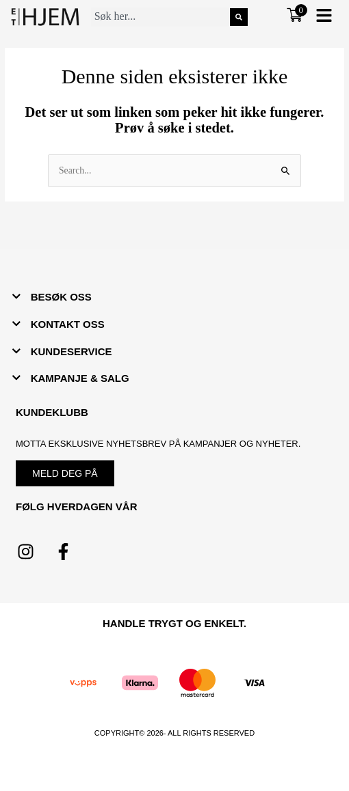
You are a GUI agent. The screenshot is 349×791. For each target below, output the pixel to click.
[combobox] (160, 17)
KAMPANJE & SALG (80, 378)
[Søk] (238, 17)
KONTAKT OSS (68, 324)
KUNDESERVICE (71, 351)
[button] (324, 17)
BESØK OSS (61, 297)
